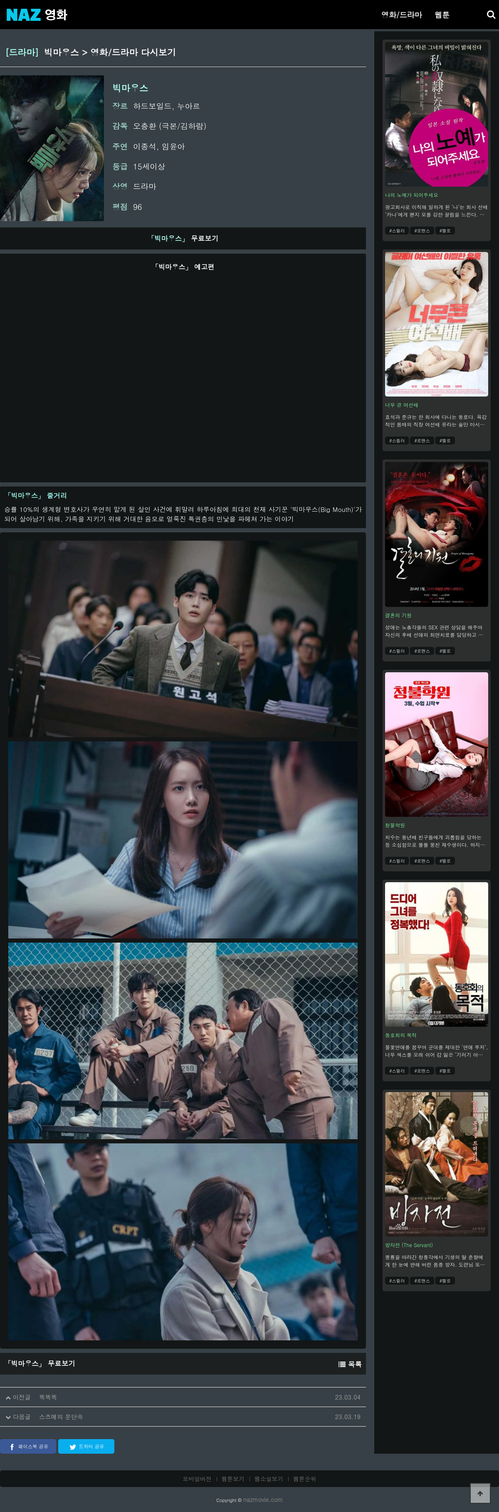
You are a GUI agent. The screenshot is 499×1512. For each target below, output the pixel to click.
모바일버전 (197, 1479)
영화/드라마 (401, 14)
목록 (350, 1364)
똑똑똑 (48, 1397)
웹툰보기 (233, 1479)
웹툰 (442, 14)
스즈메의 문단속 (61, 1416)
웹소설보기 (269, 1479)
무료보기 (183, 238)
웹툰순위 (304, 1479)
